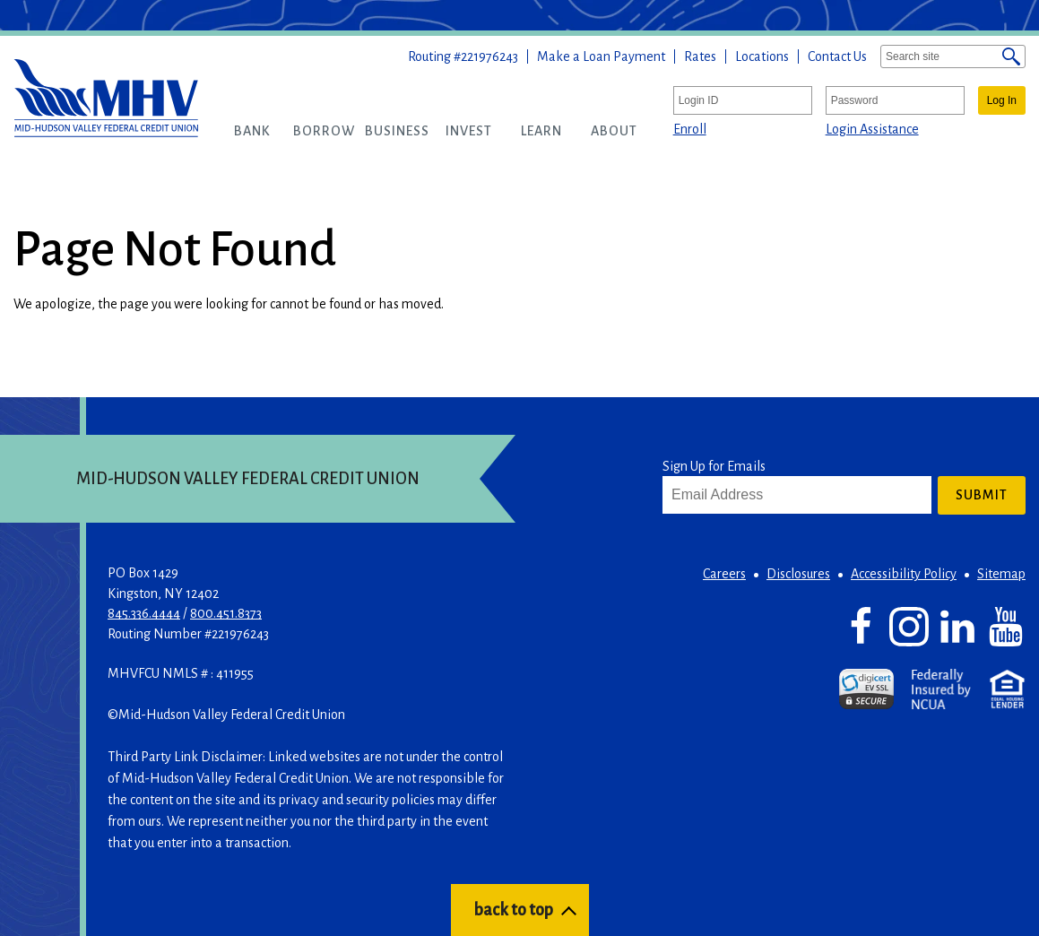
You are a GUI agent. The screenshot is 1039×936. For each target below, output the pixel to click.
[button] (252, 131)
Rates (700, 56)
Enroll (689, 129)
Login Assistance (872, 129)
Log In (1002, 100)
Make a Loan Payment (601, 56)
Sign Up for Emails (714, 466)
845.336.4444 (144, 613)
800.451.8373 (226, 613)
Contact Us (837, 56)
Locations (762, 56)
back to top (513, 910)
